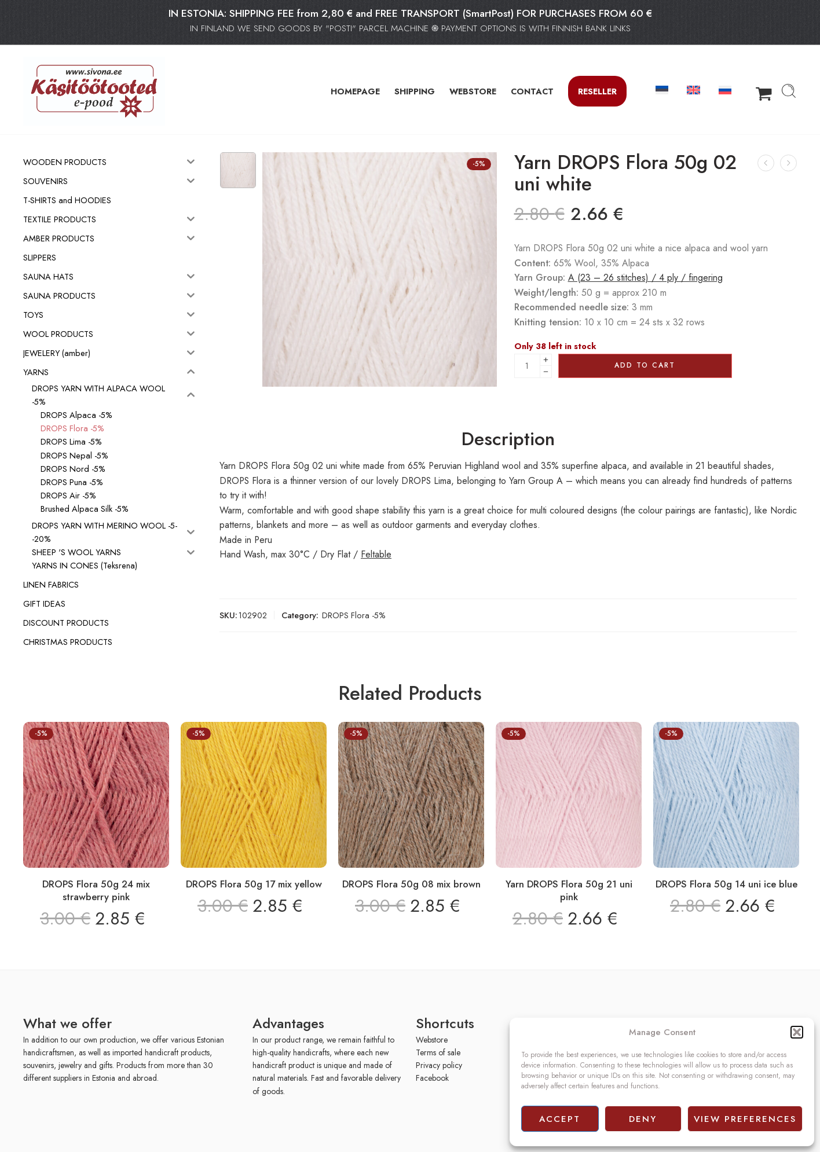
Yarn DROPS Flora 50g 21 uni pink (569, 890)
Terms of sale (438, 1052)
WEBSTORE (472, 91)
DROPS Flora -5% (354, 615)
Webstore (432, 1039)
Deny (643, 1119)
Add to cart (644, 365)
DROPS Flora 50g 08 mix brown (411, 884)
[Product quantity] (527, 366)
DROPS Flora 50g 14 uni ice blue (726, 884)
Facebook (432, 1078)
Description (508, 439)
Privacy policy (439, 1065)
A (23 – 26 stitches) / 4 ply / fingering (645, 277)
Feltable (376, 554)
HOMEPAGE (355, 91)
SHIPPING (414, 91)
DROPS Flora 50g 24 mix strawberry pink (96, 890)
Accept (559, 1119)
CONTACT (532, 91)
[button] (797, 1032)
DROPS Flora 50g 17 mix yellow (254, 884)
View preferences (745, 1119)
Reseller (597, 91)
